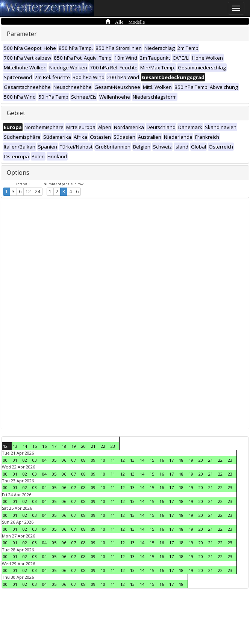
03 (34, 460)
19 (73, 446)
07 (73, 460)
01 (15, 460)
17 (54, 446)
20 (83, 446)
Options (18, 172)
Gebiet (16, 113)
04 (44, 460)
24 (37, 191)
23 (113, 446)
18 (64, 446)
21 (93, 446)
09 (93, 460)
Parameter (22, 34)
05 (54, 460)
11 (113, 460)
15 (34, 446)
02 (25, 460)
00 (5, 460)
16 (44, 446)
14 (25, 446)
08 (83, 460)
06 (64, 460)
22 (103, 446)
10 (103, 460)
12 (28, 191)
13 (15, 446)
